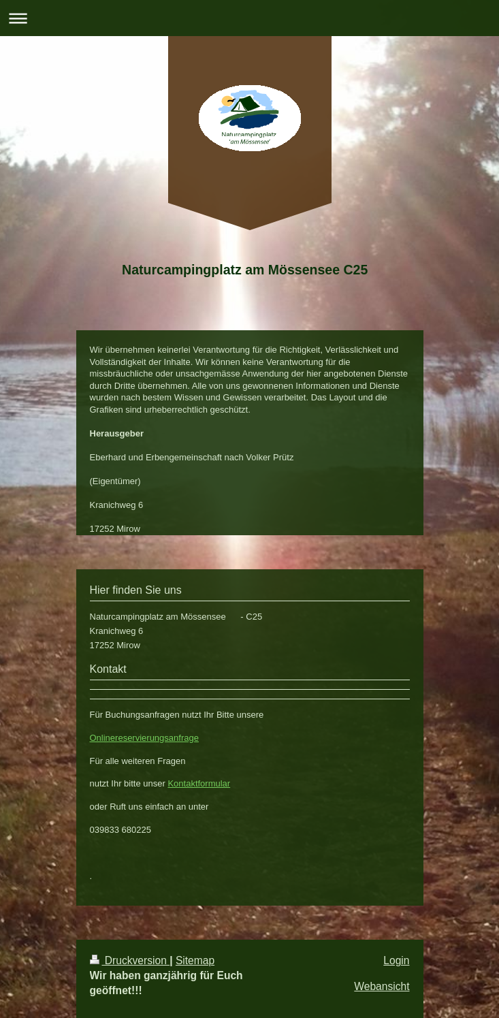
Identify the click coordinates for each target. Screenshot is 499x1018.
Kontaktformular (198, 783)
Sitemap (195, 960)
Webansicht (381, 986)
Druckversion (130, 960)
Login (396, 960)
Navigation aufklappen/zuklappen (249, 18)
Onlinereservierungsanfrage (144, 738)
